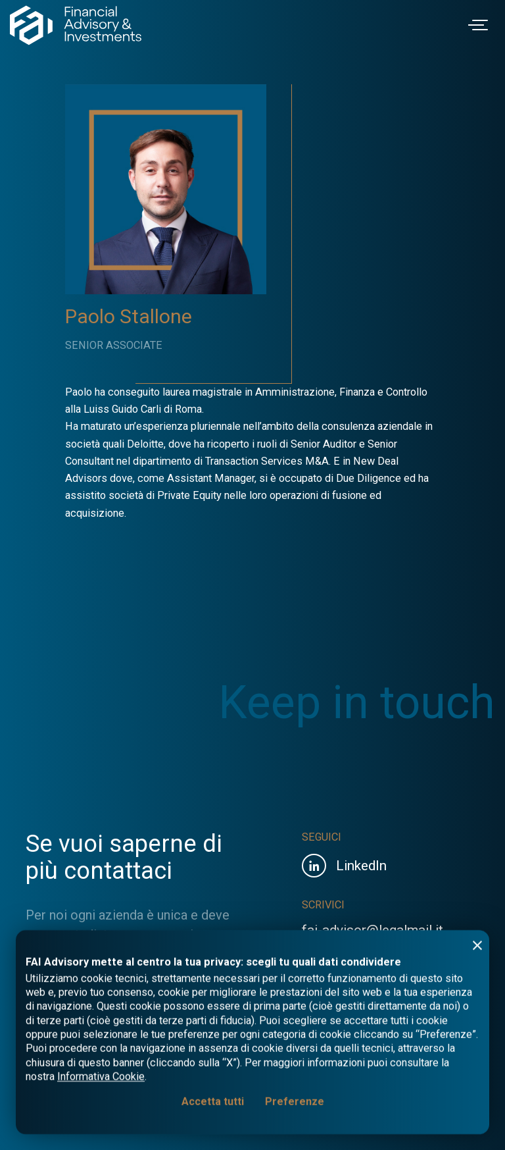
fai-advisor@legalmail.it (372, 930)
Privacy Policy (332, 1098)
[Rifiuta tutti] (477, 1134)
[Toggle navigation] (480, 25)
